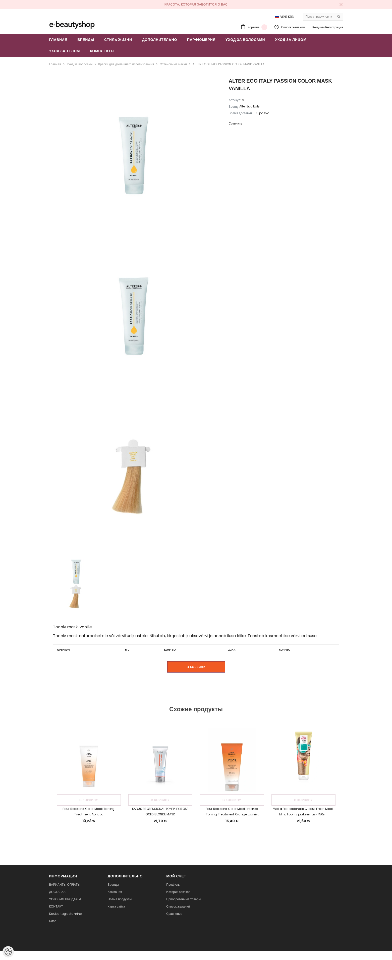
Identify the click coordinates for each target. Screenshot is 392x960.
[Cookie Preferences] (8, 951)
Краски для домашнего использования (126, 64)
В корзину (196, 667)
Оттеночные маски (173, 64)
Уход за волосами (79, 64)
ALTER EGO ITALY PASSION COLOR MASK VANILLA (228, 64)
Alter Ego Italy (249, 106)
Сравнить (235, 123)
